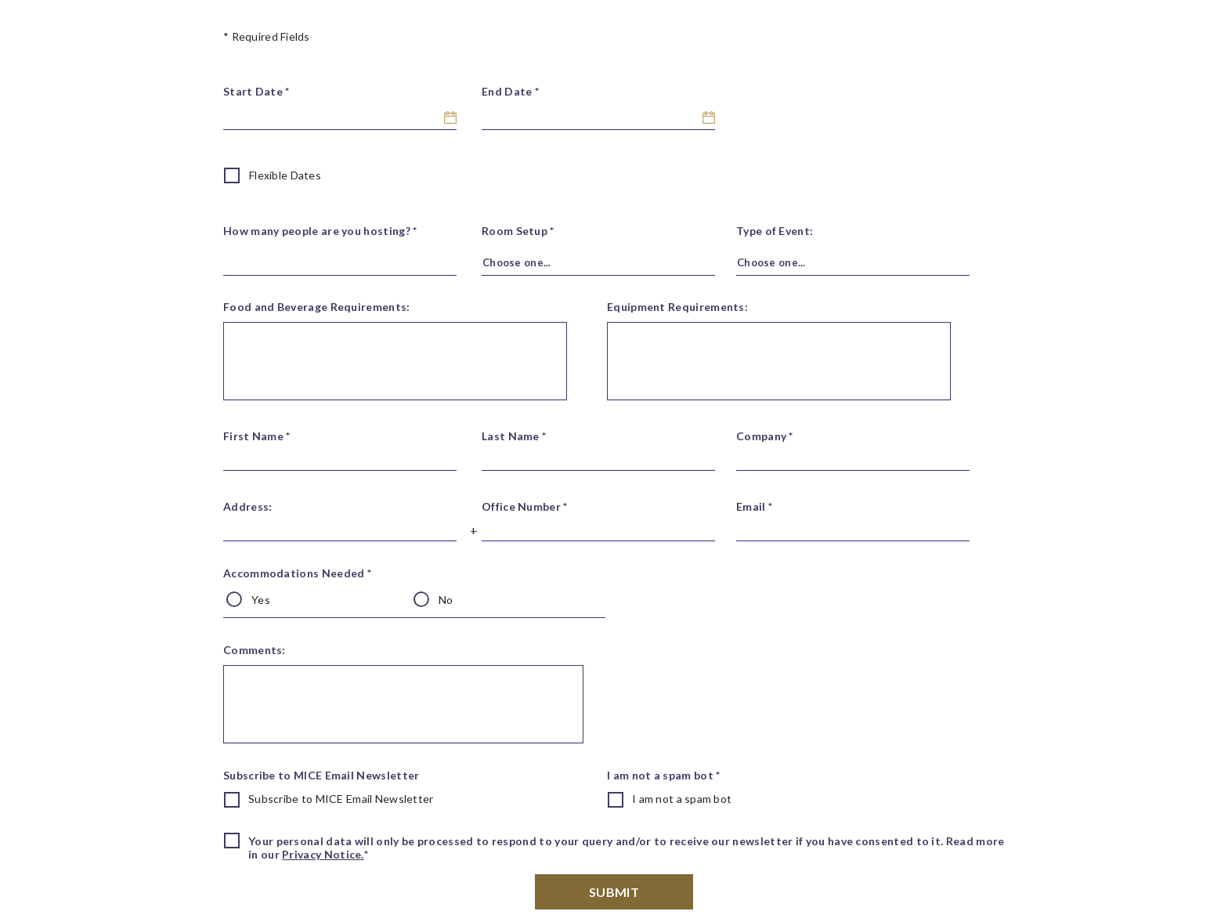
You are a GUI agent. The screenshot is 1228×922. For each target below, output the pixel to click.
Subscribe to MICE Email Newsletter (341, 798)
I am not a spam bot (681, 798)
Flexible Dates (285, 175)
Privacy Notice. (323, 854)
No (446, 599)
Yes (260, 599)
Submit (614, 891)
